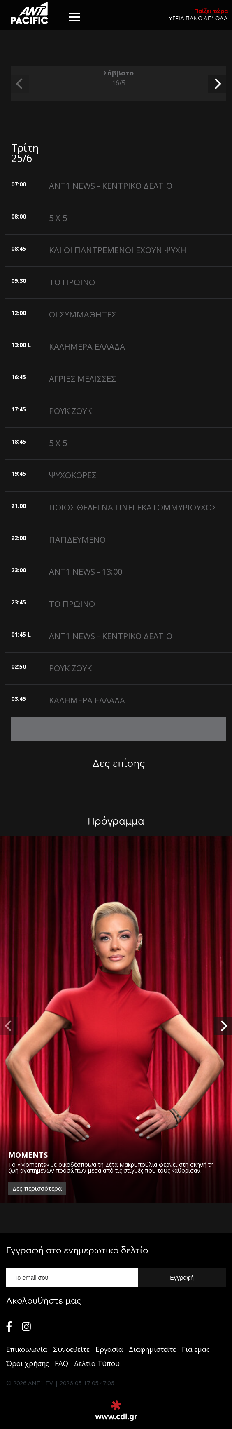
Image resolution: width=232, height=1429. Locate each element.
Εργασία (109, 1349)
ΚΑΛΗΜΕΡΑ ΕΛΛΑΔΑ (87, 346)
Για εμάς (196, 1349)
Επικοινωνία (26, 1349)
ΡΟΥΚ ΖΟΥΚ (70, 410)
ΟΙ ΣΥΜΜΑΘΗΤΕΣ (82, 314)
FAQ (61, 1363)
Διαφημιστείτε (152, 1349)
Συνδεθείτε (71, 1349)
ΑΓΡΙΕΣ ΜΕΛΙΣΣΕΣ (82, 378)
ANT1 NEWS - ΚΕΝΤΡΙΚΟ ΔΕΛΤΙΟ (110, 185)
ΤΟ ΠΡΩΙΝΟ (72, 282)
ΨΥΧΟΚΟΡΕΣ (73, 475)
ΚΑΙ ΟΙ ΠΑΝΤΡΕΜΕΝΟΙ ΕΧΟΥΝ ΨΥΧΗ (117, 250)
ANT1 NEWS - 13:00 (85, 571)
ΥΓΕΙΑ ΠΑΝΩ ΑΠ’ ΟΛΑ (198, 14)
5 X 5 (58, 217)
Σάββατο (118, 78)
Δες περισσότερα (37, 1188)
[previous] (20, 84)
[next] (217, 84)
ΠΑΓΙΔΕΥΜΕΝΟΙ (78, 539)
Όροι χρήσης (27, 1363)
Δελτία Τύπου (97, 1363)
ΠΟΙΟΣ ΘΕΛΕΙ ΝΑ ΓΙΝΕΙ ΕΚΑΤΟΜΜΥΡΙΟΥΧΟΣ (133, 507)
